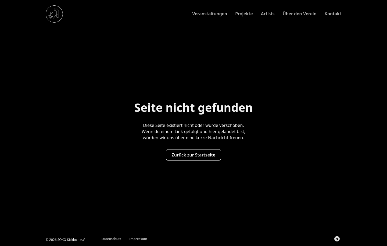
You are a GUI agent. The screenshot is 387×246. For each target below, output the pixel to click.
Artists (268, 14)
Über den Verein (300, 14)
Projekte (244, 14)
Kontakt (333, 14)
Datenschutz (111, 239)
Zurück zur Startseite (194, 155)
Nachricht (218, 138)
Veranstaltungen (209, 14)
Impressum (138, 239)
